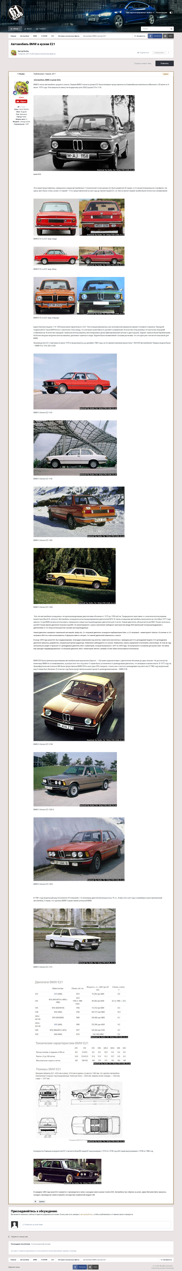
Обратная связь (14, 1267)
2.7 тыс (21, 107)
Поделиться (143, 53)
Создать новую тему (142, 63)
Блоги (29, 29)
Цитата (41, 1202)
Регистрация (161, 13)
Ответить (165, 63)
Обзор (16, 29)
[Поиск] (149, 29)
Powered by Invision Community (163, 1268)
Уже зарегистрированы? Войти (140, 12)
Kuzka (26, 51)
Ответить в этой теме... (33, 1225)
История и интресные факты (43, 54)
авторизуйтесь (86, 1214)
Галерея (42, 29)
